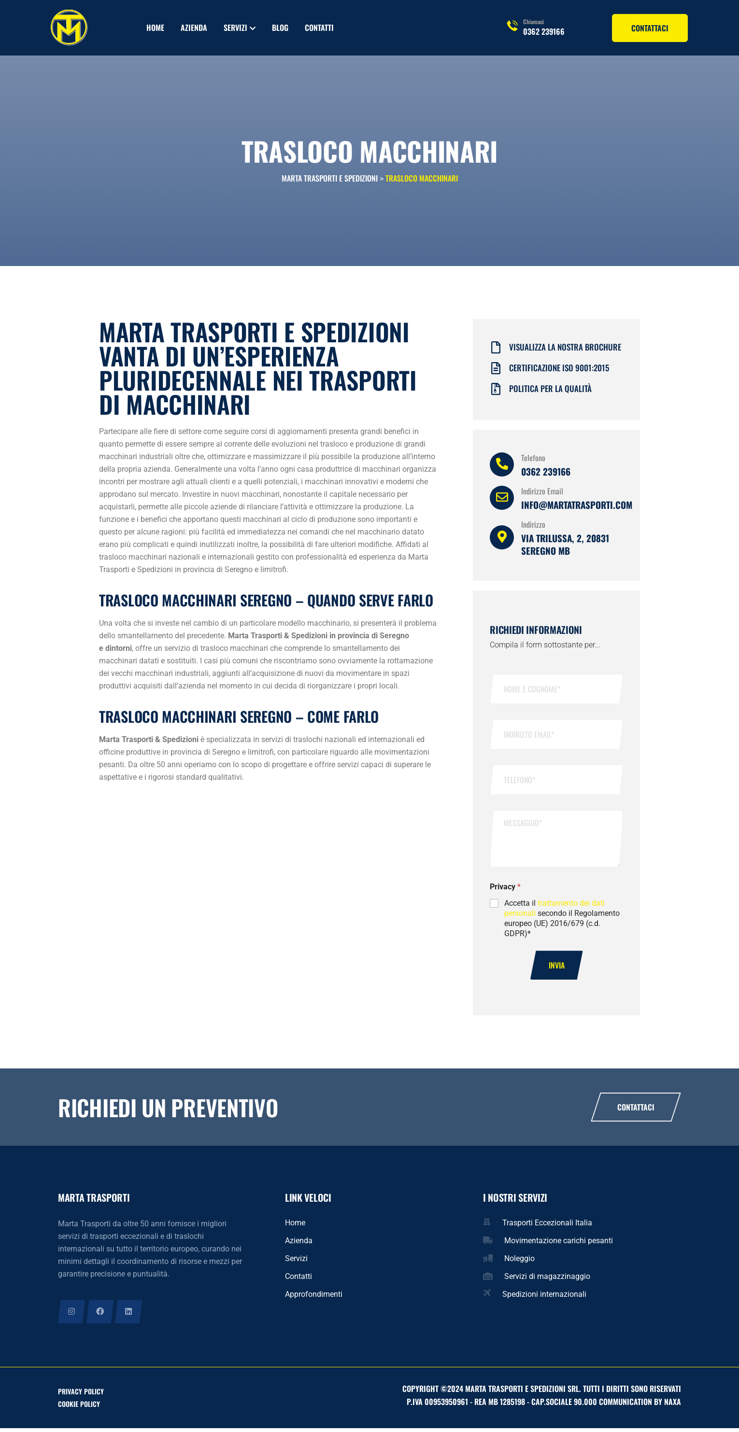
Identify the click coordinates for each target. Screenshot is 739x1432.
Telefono (533, 460)
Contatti (319, 27)
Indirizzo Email (542, 494)
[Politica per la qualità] (496, 392)
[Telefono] (502, 467)
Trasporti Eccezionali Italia (547, 1226)
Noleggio (519, 1261)
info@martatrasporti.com (576, 507)
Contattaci (635, 1110)
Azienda (194, 27)
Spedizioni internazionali (544, 1297)
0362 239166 (544, 31)
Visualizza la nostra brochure (565, 350)
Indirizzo (533, 527)
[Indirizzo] (502, 540)
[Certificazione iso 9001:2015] (496, 371)
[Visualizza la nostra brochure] (496, 351)
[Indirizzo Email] (502, 501)
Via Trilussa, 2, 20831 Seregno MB (565, 547)
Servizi (235, 27)
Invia (557, 968)
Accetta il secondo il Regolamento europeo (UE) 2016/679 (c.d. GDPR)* (562, 921)
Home (155, 27)
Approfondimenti (313, 1297)
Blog (280, 27)
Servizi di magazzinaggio (547, 1279)
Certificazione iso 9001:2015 (559, 371)
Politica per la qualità (550, 391)
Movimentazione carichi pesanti (558, 1244)
